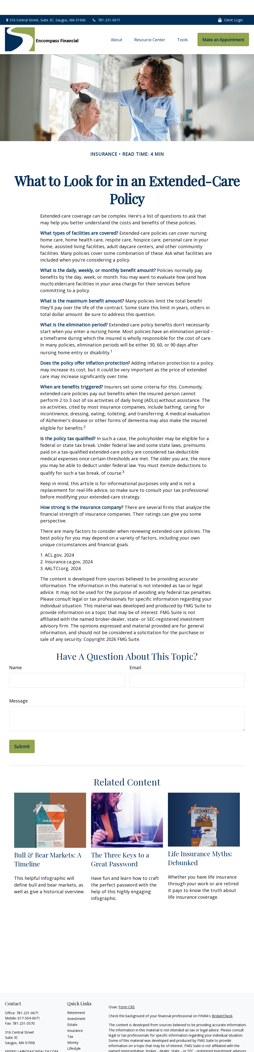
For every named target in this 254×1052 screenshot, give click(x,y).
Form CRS (127, 992)
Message (18, 686)
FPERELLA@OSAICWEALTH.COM (31, 1036)
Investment (76, 1003)
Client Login (230, 5)
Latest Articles (78, 1039)
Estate (72, 1009)
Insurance (75, 1015)
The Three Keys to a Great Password (120, 844)
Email (135, 653)
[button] (117, 24)
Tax (70, 1021)
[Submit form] (22, 731)
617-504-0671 (29, 1003)
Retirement (76, 997)
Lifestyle (74, 1033)
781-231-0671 (106, 5)
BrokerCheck (222, 1001)
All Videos (75, 1045)
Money (72, 1027)
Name (15, 653)
